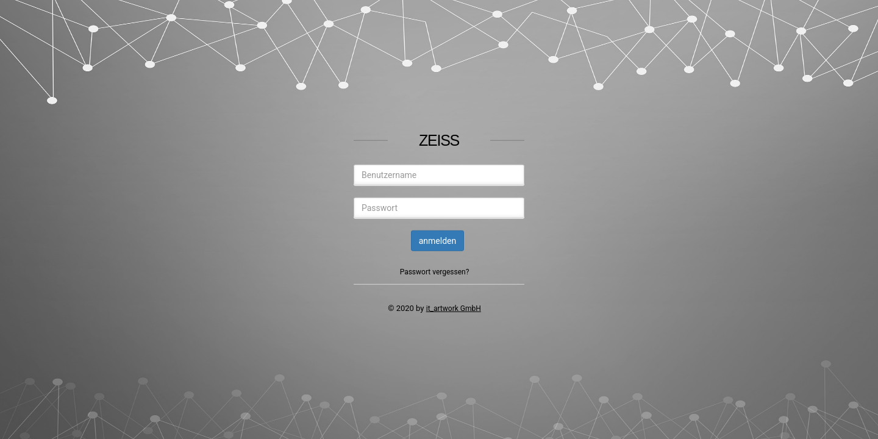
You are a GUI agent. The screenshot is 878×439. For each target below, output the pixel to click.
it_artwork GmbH (453, 308)
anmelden (438, 241)
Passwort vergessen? (434, 272)
